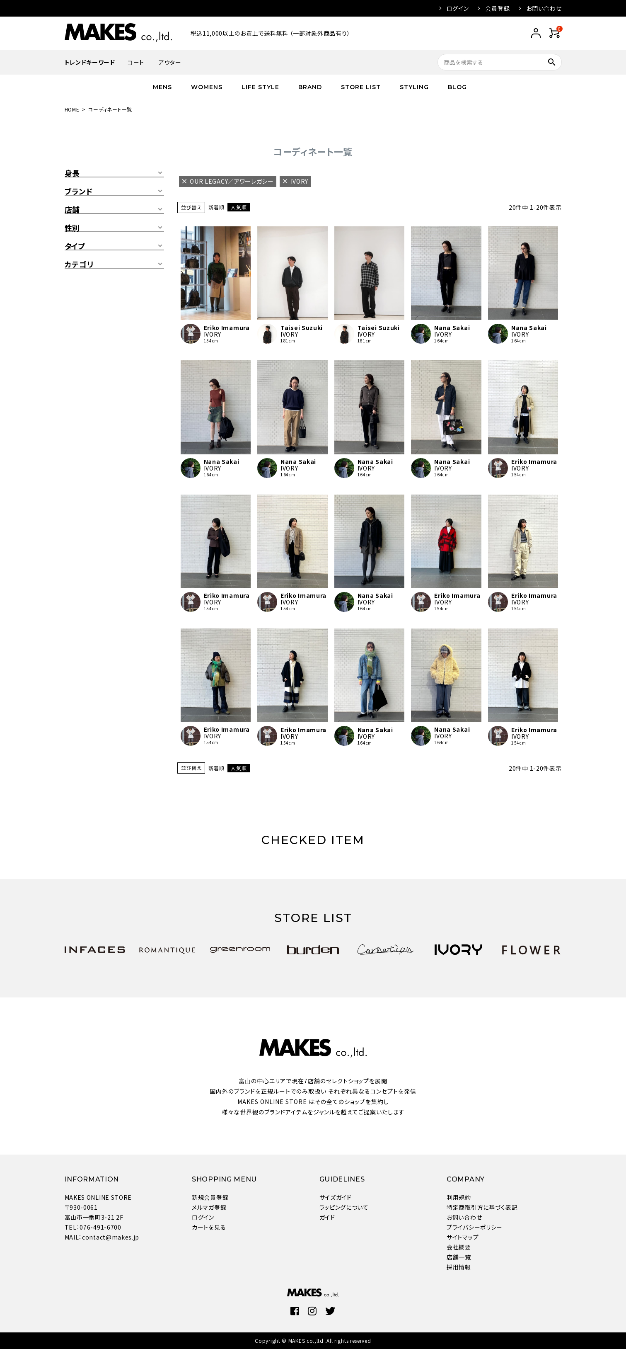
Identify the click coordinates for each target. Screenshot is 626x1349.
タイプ (75, 246)
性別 (72, 228)
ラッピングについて (344, 1207)
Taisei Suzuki (301, 327)
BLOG (457, 87)
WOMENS (206, 87)
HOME (72, 109)
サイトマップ (463, 1237)
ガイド (327, 1217)
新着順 (216, 207)
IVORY (213, 334)
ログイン (458, 8)
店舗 (72, 210)
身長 (72, 173)
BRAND (310, 87)
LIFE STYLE (260, 87)
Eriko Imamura (227, 327)
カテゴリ (79, 264)
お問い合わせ (543, 8)
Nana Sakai (452, 327)
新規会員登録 (210, 1197)
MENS (162, 87)
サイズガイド (335, 1197)
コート (136, 62)
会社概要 (459, 1247)
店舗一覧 (459, 1257)
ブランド (79, 191)
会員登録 (497, 8)
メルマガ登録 (209, 1207)
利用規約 (459, 1197)
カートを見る (209, 1227)
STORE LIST (361, 87)
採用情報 (459, 1267)
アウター (170, 62)
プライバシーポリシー (475, 1227)
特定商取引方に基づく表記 (482, 1207)
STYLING (414, 87)
